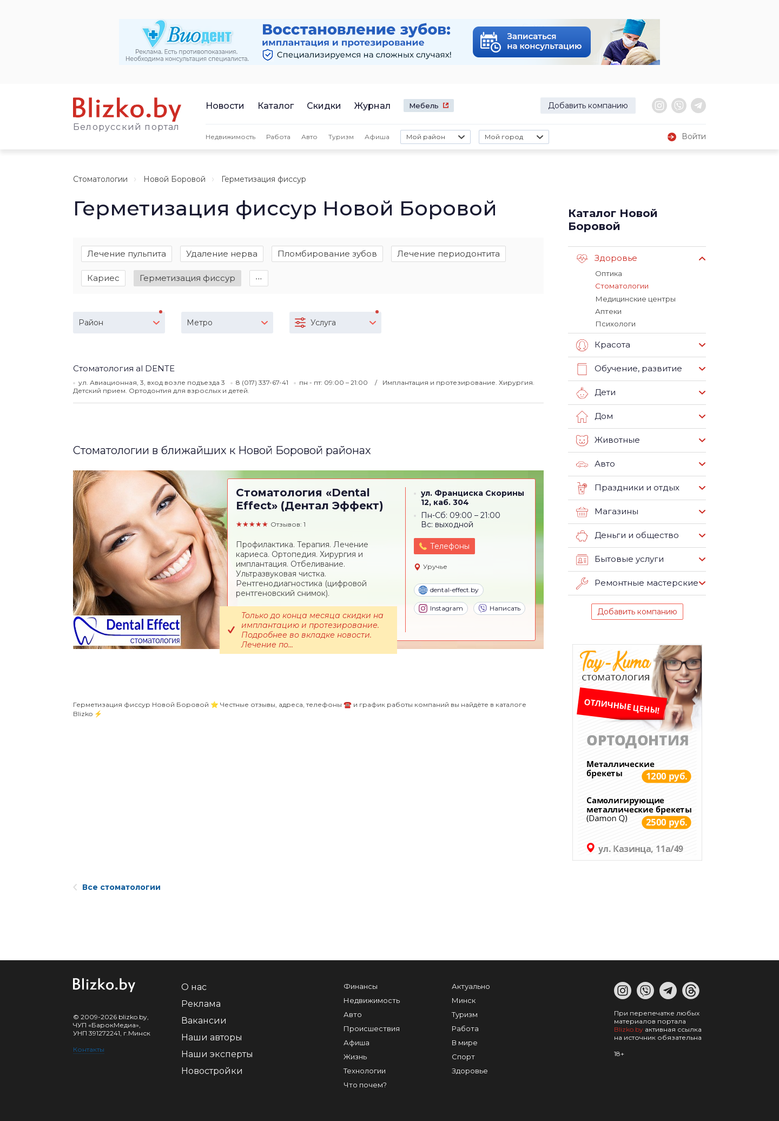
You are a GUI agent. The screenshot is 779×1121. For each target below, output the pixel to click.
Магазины (607, 511)
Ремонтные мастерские (637, 583)
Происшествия (372, 1028)
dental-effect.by (449, 590)
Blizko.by (628, 1029)
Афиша (377, 137)
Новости (225, 106)
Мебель (424, 105)
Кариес (103, 278)
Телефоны (450, 547)
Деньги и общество (627, 535)
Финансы (361, 985)
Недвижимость (230, 137)
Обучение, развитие (629, 369)
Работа (278, 137)
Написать (499, 609)
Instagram (441, 609)
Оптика (608, 273)
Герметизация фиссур (187, 278)
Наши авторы (211, 1037)
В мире (465, 1042)
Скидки (324, 106)
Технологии (365, 1070)
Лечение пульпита (126, 253)
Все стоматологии (117, 886)
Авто (309, 137)
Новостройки (212, 1070)
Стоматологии (100, 179)
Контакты (88, 1049)
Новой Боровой (174, 179)
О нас (194, 986)
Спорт (463, 1056)
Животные (608, 440)
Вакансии (204, 1020)
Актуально (471, 985)
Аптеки (608, 310)
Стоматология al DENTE (124, 369)
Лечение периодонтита (448, 253)
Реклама (201, 1003)
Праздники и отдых (627, 488)
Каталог (276, 106)
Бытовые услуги (620, 559)
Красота (603, 345)
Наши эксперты (217, 1053)
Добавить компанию (588, 105)
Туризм (341, 137)
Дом (594, 416)
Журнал (372, 106)
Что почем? (365, 1084)
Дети (596, 392)
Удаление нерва (222, 253)
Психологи (615, 323)
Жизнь (355, 1056)
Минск (464, 999)
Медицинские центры (635, 298)
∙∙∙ (258, 278)
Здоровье (606, 259)
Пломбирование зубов (327, 253)
